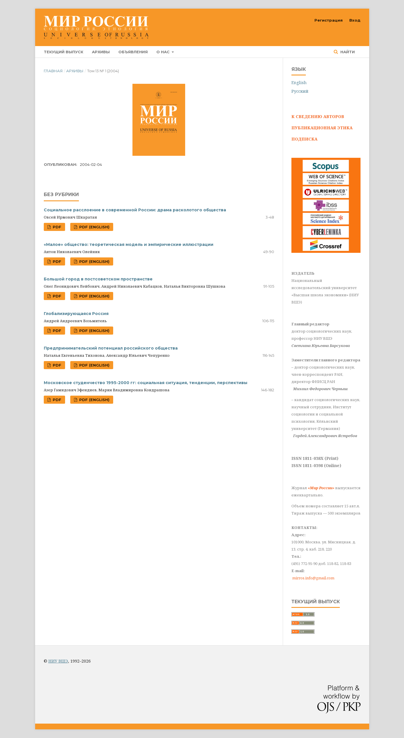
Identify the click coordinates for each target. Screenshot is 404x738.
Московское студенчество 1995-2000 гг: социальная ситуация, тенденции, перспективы (145, 382)
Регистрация (328, 20)
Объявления (133, 52)
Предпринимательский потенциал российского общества (111, 348)
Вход (355, 20)
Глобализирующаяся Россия (76, 313)
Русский (299, 91)
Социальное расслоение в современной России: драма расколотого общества (135, 210)
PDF (56, 227)
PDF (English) (93, 227)
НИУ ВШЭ (58, 661)
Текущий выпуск (63, 52)
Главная (53, 71)
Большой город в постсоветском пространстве (98, 279)
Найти (347, 52)
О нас (163, 52)
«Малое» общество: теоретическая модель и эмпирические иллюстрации (128, 244)
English (299, 82)
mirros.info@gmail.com (313, 577)
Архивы (101, 52)
